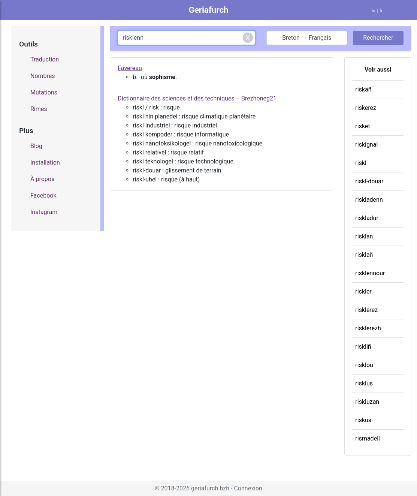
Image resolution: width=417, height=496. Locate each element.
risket (362, 126)
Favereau (130, 68)
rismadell (367, 438)
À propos (42, 179)
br (374, 10)
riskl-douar (369, 181)
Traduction (44, 59)
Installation (45, 162)
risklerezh (368, 328)
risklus (364, 383)
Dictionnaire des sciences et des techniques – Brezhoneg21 (197, 98)
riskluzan (367, 401)
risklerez (366, 309)
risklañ (364, 254)
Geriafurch (208, 10)
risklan (364, 236)
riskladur (366, 218)
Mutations (43, 92)
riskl (360, 162)
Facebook (43, 195)
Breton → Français (306, 37)
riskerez (365, 107)
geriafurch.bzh (210, 488)
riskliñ (363, 346)
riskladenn (369, 199)
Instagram (43, 212)
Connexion (248, 488)
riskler (363, 291)
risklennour (370, 273)
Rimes (38, 108)
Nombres (42, 75)
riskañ (363, 89)
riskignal (366, 144)
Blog (36, 146)
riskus (363, 420)
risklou (364, 365)
